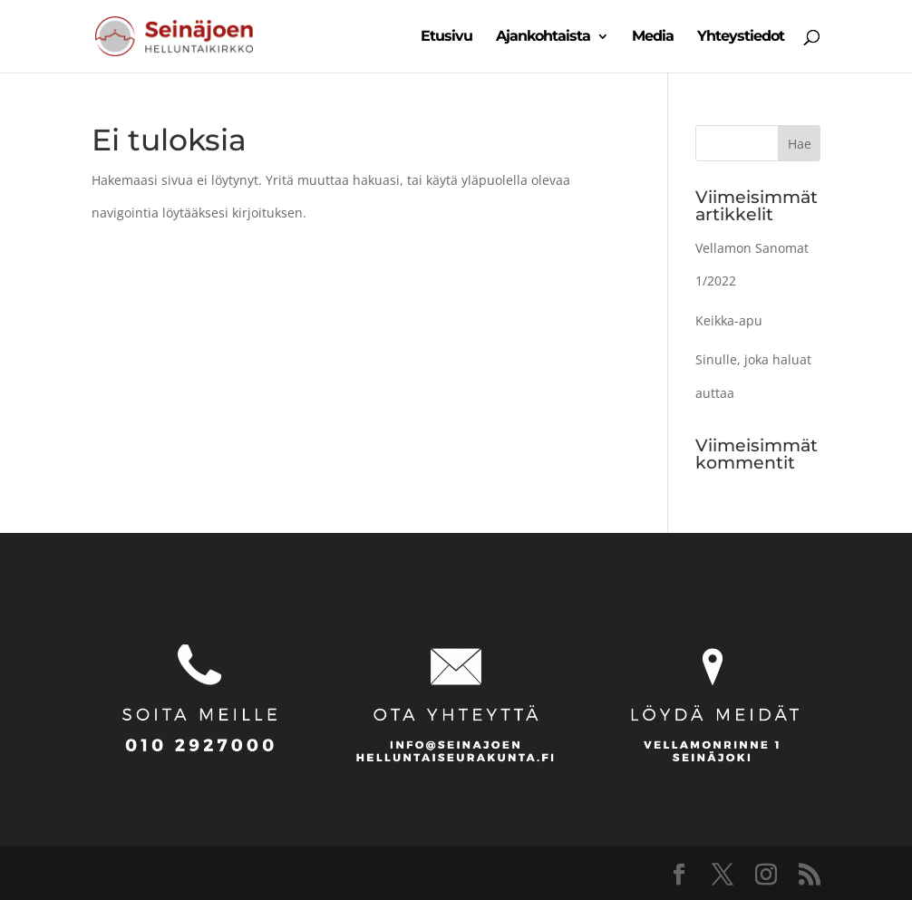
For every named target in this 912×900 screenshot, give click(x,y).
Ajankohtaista (543, 37)
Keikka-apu (728, 320)
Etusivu (446, 37)
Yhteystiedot (740, 37)
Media (653, 37)
